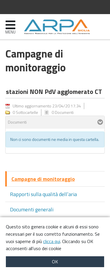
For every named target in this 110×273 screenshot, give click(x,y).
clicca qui (51, 241)
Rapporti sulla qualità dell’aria (43, 194)
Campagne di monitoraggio (43, 179)
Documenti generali (31, 209)
